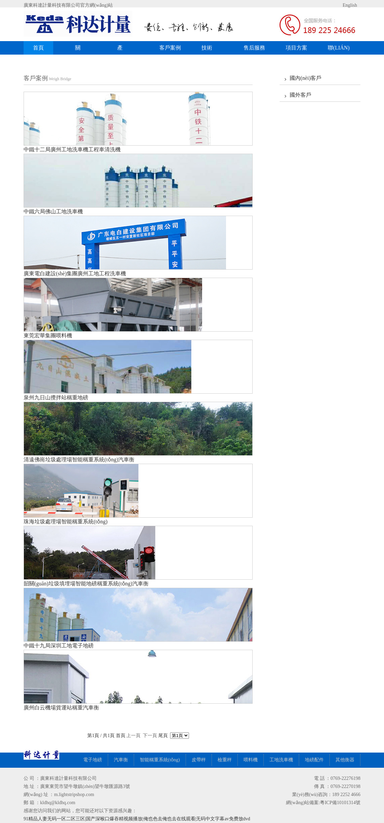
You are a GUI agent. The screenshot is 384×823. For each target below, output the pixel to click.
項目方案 (296, 48)
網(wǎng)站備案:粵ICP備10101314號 (323, 802)
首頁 (38, 48)
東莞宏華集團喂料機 (48, 335)
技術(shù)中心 (211, 50)
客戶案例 (172, 48)
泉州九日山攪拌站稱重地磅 (56, 397)
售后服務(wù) (254, 50)
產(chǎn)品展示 (130, 50)
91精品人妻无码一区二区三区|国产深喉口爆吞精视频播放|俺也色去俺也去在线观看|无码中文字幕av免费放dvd (137, 818)
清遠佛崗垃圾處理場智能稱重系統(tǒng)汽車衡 (79, 459)
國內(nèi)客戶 (305, 78)
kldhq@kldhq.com (57, 802)
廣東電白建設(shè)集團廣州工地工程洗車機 (75, 273)
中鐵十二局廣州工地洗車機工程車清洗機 (72, 149)
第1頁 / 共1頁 (101, 735)
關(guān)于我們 (84, 50)
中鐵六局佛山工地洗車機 (53, 211)
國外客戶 (300, 95)
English (344, 5)
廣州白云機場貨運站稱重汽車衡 (61, 707)
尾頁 (163, 735)
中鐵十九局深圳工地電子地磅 (59, 645)
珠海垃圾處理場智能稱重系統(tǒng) (65, 521)
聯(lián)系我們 (339, 50)
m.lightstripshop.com (74, 794)
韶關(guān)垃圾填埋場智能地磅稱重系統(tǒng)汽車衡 (86, 583)
